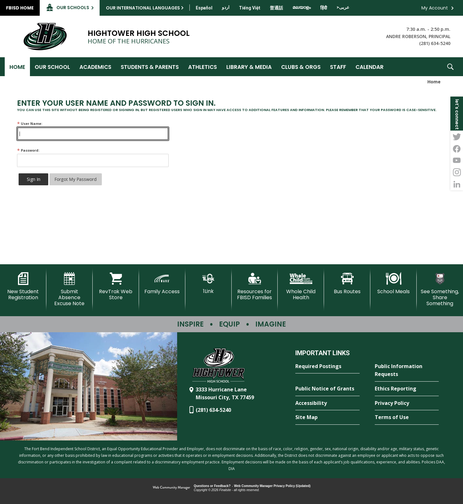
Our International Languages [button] (143, 8)
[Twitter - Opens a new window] (456, 136)
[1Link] (208, 283)
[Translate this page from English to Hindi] (323, 7)
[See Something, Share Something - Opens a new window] (440, 289)
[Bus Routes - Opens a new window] (347, 283)
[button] (450, 66)
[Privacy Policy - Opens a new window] (407, 403)
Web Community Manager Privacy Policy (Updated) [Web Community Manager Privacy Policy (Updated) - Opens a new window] (272, 486)
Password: (28, 150)
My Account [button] (434, 8)
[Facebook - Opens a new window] (456, 148)
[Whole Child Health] (301, 286)
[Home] (17, 66)
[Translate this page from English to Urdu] (226, 7)
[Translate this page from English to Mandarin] (276, 7)
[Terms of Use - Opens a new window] (407, 417)
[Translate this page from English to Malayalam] (301, 7)
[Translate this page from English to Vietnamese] (249, 7)
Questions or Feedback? (212, 486)
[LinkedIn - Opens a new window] (456, 184)
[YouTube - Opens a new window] (456, 160)
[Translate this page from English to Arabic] (342, 7)
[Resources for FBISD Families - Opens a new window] (255, 286)
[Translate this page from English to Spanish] (204, 7)
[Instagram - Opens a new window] (456, 172)
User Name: (29, 123)
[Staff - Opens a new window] (338, 66)
